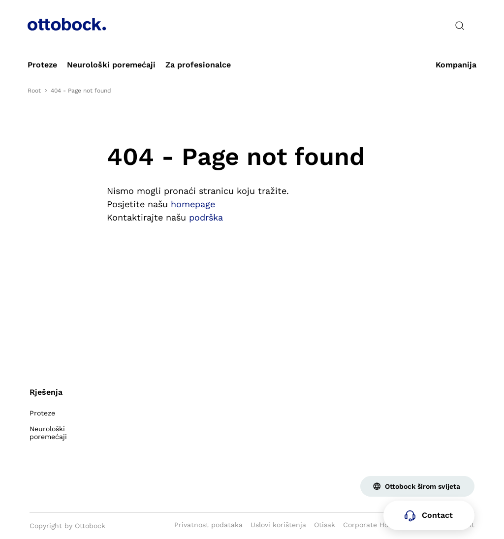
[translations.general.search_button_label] (459, 25)
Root (34, 90)
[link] (42, 65)
